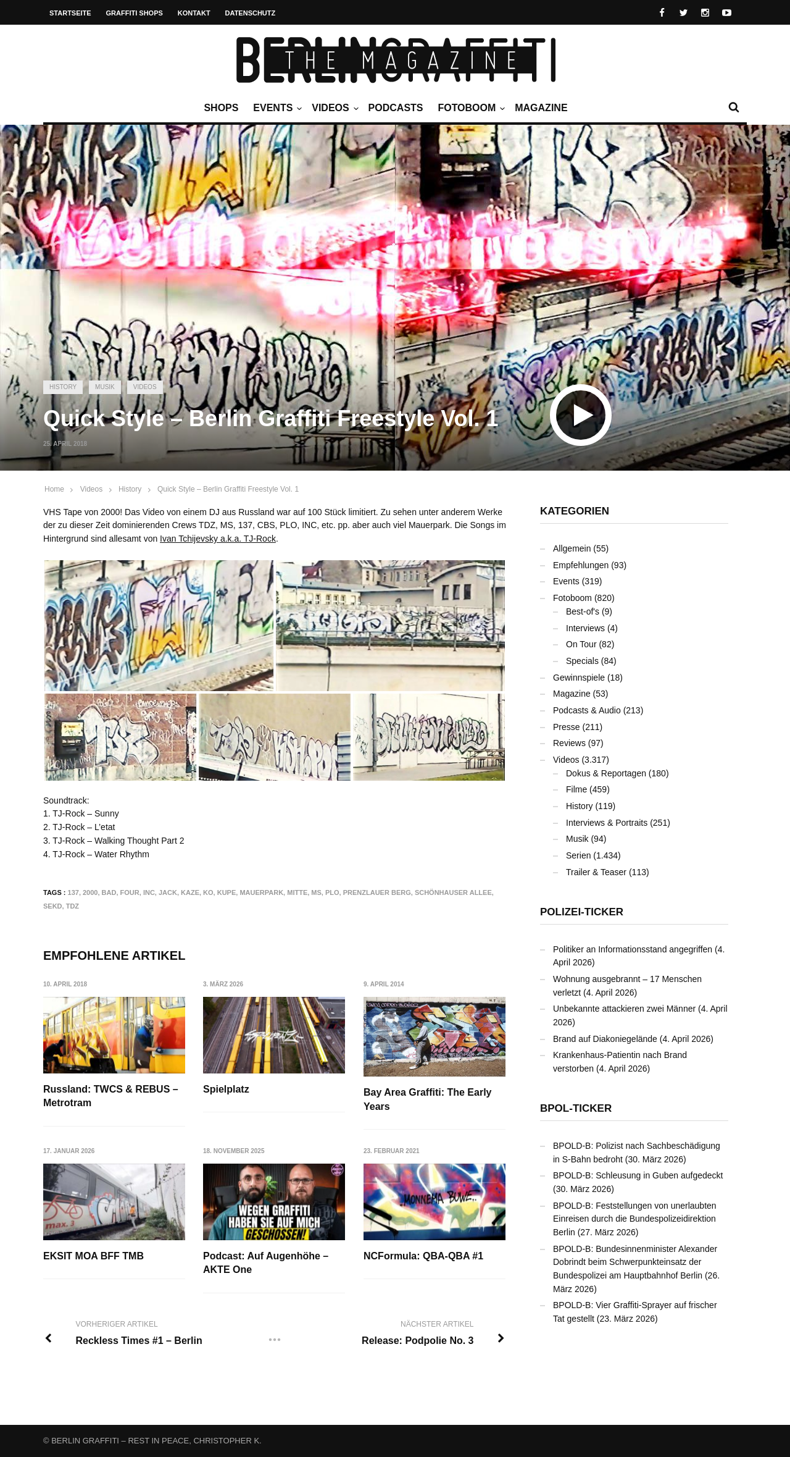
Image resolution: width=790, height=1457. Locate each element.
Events (276, 108)
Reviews (569, 743)
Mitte (297, 892)
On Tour (581, 644)
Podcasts (395, 108)
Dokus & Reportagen (606, 773)
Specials (582, 661)
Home (54, 489)
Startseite (70, 13)
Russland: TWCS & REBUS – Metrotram (110, 1096)
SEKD (52, 906)
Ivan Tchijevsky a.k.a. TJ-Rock (218, 539)
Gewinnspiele (579, 677)
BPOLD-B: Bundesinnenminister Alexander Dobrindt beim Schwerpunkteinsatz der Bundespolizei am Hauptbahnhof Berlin (635, 1262)
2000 (90, 892)
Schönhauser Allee (453, 892)
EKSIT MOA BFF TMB (93, 1256)
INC (149, 892)
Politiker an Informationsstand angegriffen (632, 949)
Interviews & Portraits (606, 823)
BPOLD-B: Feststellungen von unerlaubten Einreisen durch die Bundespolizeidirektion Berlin (635, 1219)
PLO (332, 892)
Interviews (585, 628)
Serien (578, 855)
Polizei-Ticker (581, 912)
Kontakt (194, 13)
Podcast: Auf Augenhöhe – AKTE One (265, 1263)
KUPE (226, 892)
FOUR (129, 892)
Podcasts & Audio (587, 710)
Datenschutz (250, 13)
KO (208, 892)
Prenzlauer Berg (377, 892)
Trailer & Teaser (596, 872)
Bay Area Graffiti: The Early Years (427, 1099)
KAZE (190, 892)
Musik (105, 387)
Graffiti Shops (134, 13)
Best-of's (582, 611)
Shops (221, 108)
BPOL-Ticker (576, 1108)
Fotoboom (470, 108)
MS (316, 892)
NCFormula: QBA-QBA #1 (423, 1256)
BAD (109, 892)
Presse (566, 727)
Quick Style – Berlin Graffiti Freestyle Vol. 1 (228, 489)
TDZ (72, 906)
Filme (576, 789)
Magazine (541, 108)
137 (73, 892)
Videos (333, 108)
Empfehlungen (581, 565)
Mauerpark (261, 892)
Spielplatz (226, 1089)
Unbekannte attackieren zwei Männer (624, 1009)
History (63, 387)
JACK (168, 892)
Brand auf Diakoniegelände (605, 1039)
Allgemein (572, 548)
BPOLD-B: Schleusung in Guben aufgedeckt (638, 1175)
